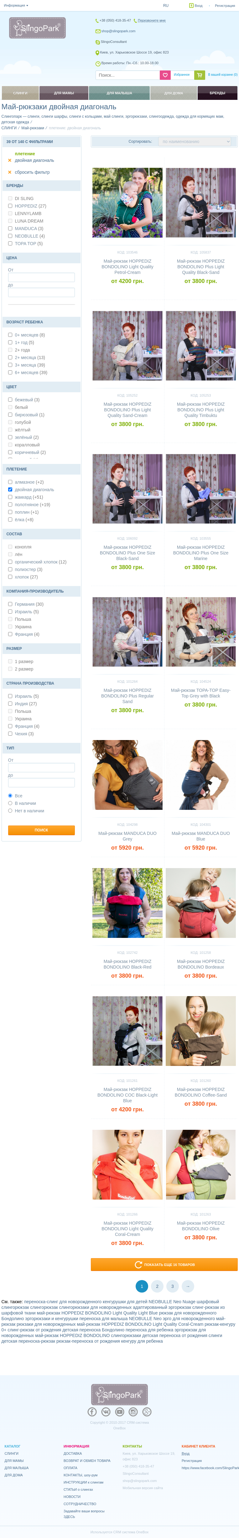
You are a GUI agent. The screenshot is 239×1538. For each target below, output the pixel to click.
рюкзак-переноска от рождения (88, 1341)
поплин (27, 512)
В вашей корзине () (223, 74)
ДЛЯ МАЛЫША (17, 1468)
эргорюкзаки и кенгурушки (51, 1318)
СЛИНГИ (12, 1453)
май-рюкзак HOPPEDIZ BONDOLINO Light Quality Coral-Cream (140, 1324)
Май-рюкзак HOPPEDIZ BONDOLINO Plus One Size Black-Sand (127, 553)
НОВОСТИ (72, 1497)
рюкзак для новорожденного (187, 1312)
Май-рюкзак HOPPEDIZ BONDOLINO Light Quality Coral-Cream (127, 1229)
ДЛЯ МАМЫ (14, 1461)
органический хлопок (41, 561)
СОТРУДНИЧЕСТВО (80, 1504)
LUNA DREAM (26, 221)
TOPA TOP (29, 243)
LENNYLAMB (25, 213)
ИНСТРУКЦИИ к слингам (83, 1482)
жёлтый (19, 429)
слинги (215, 1335)
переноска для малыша (104, 1318)
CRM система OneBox (131, 1532)
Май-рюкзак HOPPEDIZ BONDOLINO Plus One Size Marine (201, 553)
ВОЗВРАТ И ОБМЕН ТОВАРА (87, 1461)
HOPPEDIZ (30, 205)
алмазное (29, 482)
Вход (199, 6)
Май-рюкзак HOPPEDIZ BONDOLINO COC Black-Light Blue (127, 1095)
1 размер (21, 661)
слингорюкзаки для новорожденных (95, 1307)
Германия (29, 604)
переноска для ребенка (149, 1329)
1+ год (24, 342)
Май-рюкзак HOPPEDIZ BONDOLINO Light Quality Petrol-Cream (127, 267)
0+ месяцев (30, 334)
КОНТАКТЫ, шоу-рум (80, 1475)
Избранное (182, 74)
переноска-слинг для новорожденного (62, 1301)
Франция (27, 634)
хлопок (26, 576)
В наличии (22, 803)
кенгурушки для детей (125, 1301)
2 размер (21, 668)
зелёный (27, 437)
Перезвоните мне (152, 20)
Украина (20, 626)
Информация (14, 5)
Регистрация (225, 6)
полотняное (32, 504)
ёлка (24, 519)
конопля (20, 546)
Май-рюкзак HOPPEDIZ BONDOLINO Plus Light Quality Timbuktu (201, 410)
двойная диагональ (34, 160)
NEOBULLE (30, 236)
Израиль (27, 611)
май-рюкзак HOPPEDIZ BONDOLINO (72, 1335)
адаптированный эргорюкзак (162, 1307)
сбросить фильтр (32, 172)
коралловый (24, 444)
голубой (19, 422)
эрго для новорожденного (189, 1318)
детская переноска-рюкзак (28, 1341)
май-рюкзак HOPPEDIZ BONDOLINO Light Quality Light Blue (97, 1312)
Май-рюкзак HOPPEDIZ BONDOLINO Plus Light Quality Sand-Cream (127, 410)
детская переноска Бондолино (93, 1329)
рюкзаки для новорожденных (46, 1324)
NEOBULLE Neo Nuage (172, 1301)
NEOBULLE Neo (145, 1318)
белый (18, 407)
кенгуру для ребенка (142, 1341)
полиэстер (29, 569)
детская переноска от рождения (174, 1335)
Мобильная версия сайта (143, 1488)
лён (15, 554)
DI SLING (21, 198)
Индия (26, 703)
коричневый (30, 452)
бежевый (27, 399)
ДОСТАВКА (73, 1453)
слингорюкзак (44, 1307)
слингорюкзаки (126, 1335)
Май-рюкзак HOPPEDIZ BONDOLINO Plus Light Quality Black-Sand (201, 267)
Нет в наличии (26, 810)
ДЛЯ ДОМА (14, 1475)
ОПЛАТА (70, 1468)
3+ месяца (30, 365)
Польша (19, 619)
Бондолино (13, 1318)
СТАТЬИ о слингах (78, 1489)
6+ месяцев (31, 372)
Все (15, 795)
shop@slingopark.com (118, 31)
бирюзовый (30, 414)
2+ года (19, 349)
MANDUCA (29, 228)
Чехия (24, 733)
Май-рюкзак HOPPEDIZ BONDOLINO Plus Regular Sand (127, 696)
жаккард (29, 497)
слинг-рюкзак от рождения (34, 1329)
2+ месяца (30, 357)
